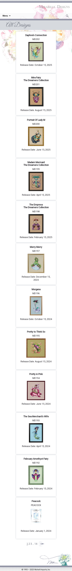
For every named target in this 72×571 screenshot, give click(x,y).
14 (35, 543)
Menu (5, 16)
